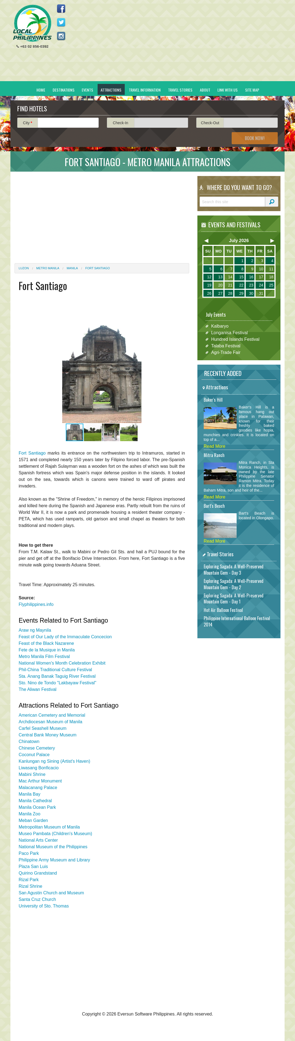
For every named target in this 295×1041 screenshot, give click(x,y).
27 (220, 293)
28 (230, 293)
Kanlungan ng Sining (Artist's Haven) (54, 761)
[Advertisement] (180, 42)
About (205, 90)
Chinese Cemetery (37, 748)
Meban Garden (33, 820)
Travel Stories (180, 90)
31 (261, 293)
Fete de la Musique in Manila (47, 650)
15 (241, 277)
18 (271, 277)
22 (241, 285)
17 (261, 277)
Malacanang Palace (38, 787)
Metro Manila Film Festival (44, 656)
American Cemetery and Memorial (52, 715)
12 (209, 277)
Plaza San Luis (33, 866)
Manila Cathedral (35, 800)
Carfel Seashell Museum (42, 728)
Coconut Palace (34, 754)
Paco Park (29, 853)
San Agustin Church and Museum (51, 892)
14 (230, 277)
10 (261, 269)
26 (209, 293)
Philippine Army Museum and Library (54, 860)
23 (251, 285)
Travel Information (145, 90)
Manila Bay (29, 794)
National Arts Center (38, 840)
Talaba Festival (225, 346)
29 (241, 293)
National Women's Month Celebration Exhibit (62, 663)
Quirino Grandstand (38, 873)
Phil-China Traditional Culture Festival (55, 669)
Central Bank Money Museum (47, 735)
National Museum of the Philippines (53, 846)
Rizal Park (29, 879)
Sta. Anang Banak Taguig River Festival (57, 676)
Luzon (24, 268)
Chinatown (29, 741)
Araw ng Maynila (35, 630)
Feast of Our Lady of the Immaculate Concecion (65, 636)
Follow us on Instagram (61, 36)
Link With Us (227, 90)
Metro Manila (47, 268)
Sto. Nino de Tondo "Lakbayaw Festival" (57, 682)
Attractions (111, 90)
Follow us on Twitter (61, 22)
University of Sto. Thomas (44, 906)
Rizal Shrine (30, 886)
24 (261, 285)
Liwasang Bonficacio (39, 767)
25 (271, 285)
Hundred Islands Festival (235, 339)
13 (220, 277)
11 (271, 269)
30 (251, 293)
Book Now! (255, 138)
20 (220, 285)
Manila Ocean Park (37, 807)
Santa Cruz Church (37, 899)
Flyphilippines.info (36, 604)
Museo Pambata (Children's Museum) (55, 833)
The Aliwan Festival (37, 689)
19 (209, 285)
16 (251, 277)
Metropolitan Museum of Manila (49, 827)
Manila (72, 268)
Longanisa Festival (229, 332)
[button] (176, 370)
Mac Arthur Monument (40, 781)
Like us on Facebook (61, 8)
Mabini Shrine (32, 774)
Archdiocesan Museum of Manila (50, 721)
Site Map (252, 90)
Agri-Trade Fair (225, 352)
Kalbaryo (219, 326)
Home (40, 90)
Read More (214, 446)
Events (87, 90)
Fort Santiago (97, 268)
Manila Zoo (29, 814)
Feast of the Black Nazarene (46, 643)
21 (230, 285)
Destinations (64, 90)
